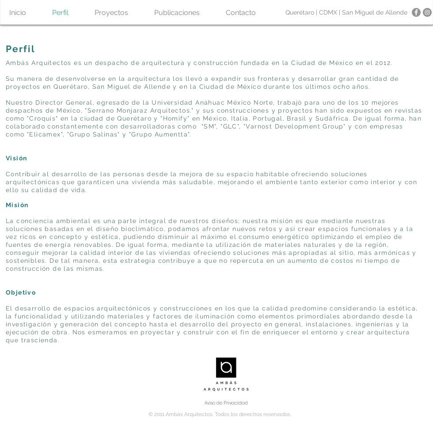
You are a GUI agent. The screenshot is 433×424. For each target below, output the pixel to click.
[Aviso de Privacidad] (226, 403)
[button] (111, 12)
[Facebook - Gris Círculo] (416, 12)
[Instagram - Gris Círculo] (427, 12)
